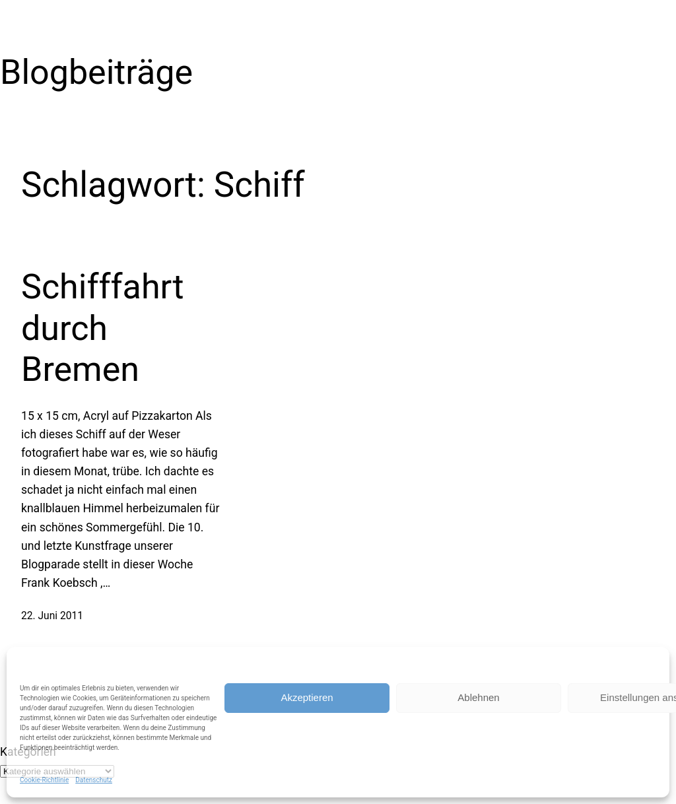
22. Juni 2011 (52, 616)
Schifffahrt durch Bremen (102, 328)
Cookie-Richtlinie (44, 780)
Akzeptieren (307, 697)
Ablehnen (478, 697)
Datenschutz (93, 780)
